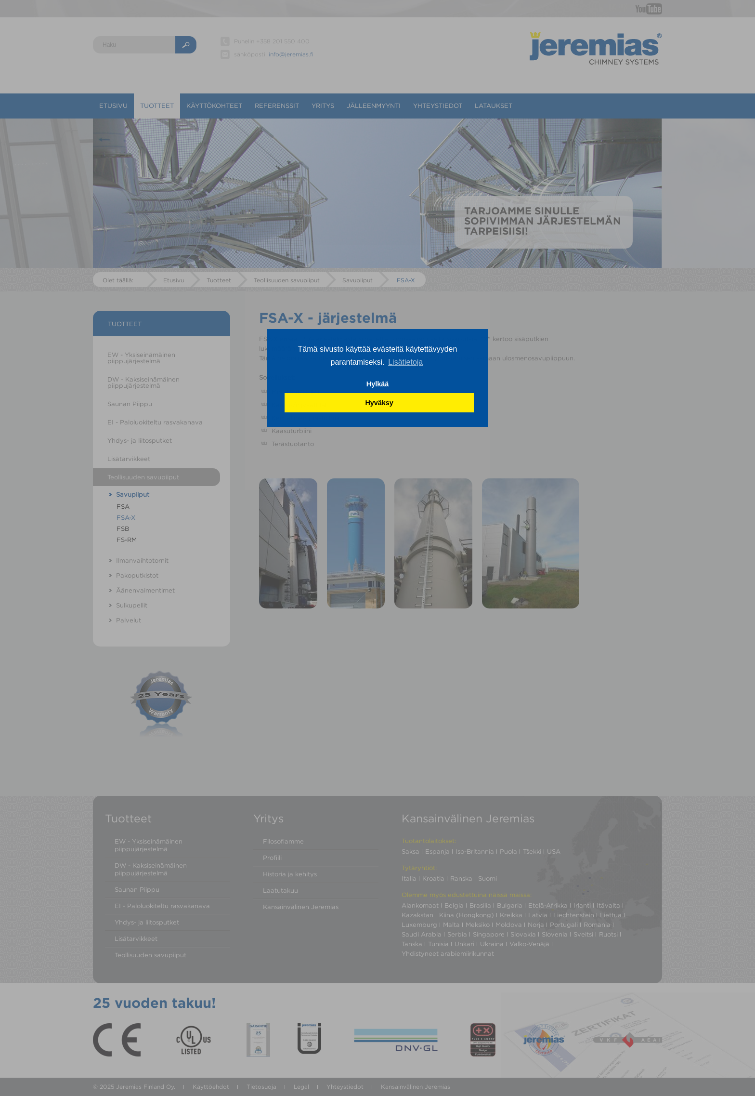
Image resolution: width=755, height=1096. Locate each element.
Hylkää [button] (377, 384)
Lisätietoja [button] (405, 362)
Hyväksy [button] (379, 403)
